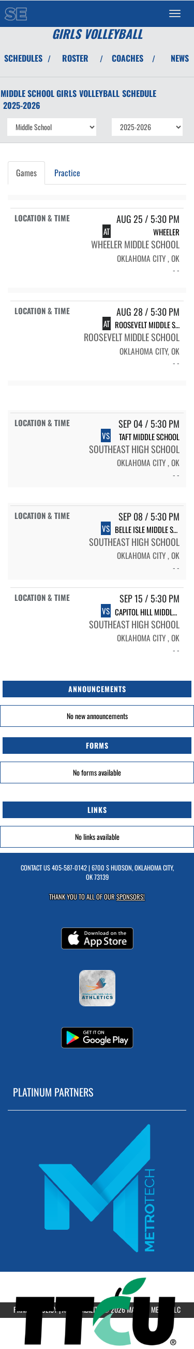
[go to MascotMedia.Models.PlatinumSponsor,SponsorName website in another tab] (97, 1188)
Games (26, 172)
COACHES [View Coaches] (127, 58)
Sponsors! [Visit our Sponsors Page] (130, 897)
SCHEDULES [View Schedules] (23, 58)
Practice (67, 172)
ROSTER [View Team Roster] (75, 58)
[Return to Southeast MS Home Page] (15, 13)
